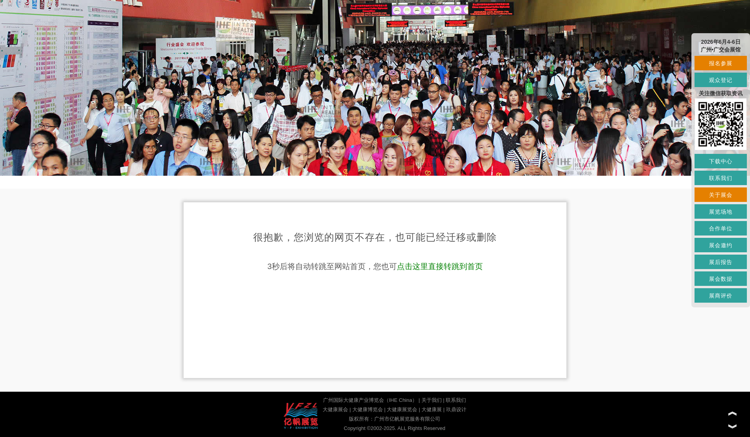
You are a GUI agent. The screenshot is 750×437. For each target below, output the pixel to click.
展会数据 (720, 279)
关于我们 (431, 400)
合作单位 (720, 228)
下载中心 (720, 161)
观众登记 (720, 80)
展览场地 (720, 212)
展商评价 (720, 296)
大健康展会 (335, 409)
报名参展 (720, 63)
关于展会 (720, 195)
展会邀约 (720, 245)
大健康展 (431, 409)
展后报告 (720, 262)
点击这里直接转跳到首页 (440, 266)
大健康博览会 (367, 409)
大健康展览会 (402, 409)
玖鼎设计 (456, 409)
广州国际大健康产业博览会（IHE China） (370, 400)
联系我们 (456, 400)
